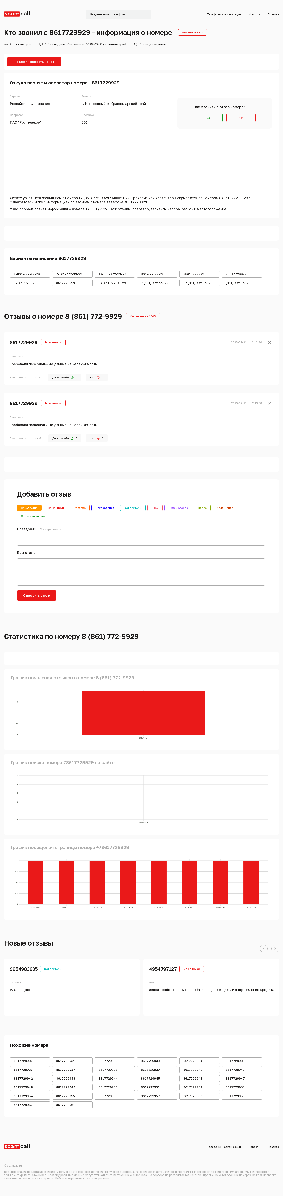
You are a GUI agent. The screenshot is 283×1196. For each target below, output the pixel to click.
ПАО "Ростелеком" (26, 122)
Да (208, 117)
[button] (264, 949)
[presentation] (90, 597)
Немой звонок (178, 508)
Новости (254, 14)
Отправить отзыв (36, 595)
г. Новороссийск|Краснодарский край (114, 103)
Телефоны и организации (224, 14)
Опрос (202, 508)
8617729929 (23, 342)
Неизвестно (29, 508)
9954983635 (24, 969)
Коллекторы (133, 508)
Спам (154, 508)
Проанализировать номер (34, 62)
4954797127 (163, 969)
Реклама (80, 508)
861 (84, 122)
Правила (273, 14)
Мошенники (56, 508)
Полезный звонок (33, 516)
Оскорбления (104, 508)
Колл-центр (225, 508)
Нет (241, 117)
